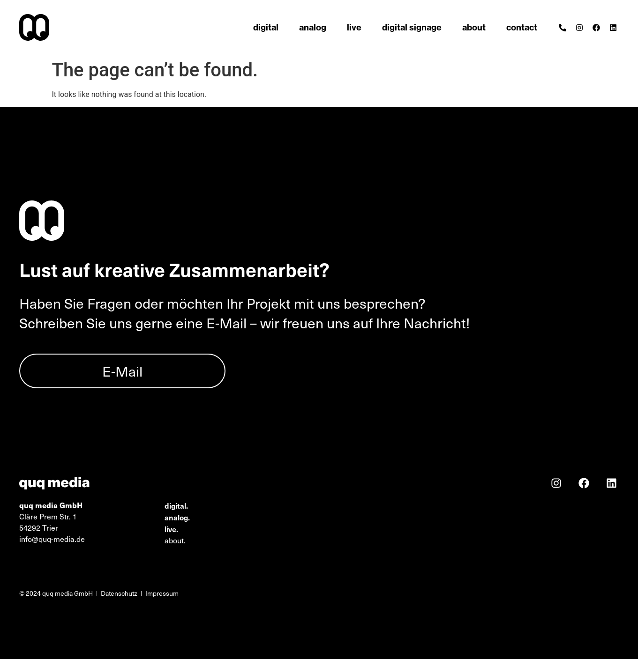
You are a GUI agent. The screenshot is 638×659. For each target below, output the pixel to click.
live (354, 27)
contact (521, 27)
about (474, 27)
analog (312, 27)
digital (265, 27)
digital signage (412, 27)
